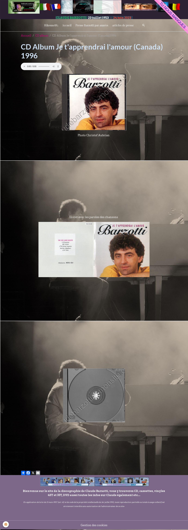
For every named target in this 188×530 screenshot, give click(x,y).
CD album (41, 35)
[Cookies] (6, 524)
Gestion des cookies (94, 525)
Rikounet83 (51, 25)
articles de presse (123, 25)
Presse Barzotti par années (92, 25)
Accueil (67, 25)
